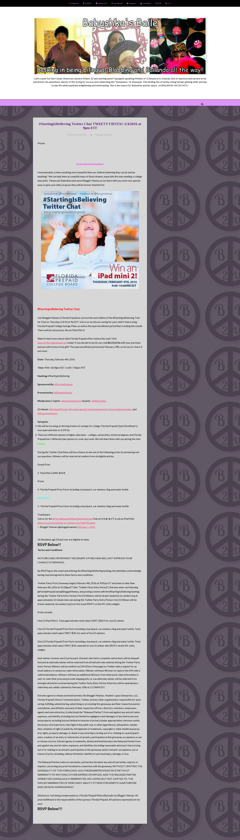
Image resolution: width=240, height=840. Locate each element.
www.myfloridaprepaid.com (52, 342)
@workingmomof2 (98, 409)
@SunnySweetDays (48, 413)
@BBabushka (99, 400)
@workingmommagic (120, 409)
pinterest (101, 3)
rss (168, 3)
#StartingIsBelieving (81, 518)
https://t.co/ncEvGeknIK (50, 522)
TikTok (158, 3)
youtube (145, 3)
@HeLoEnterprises (72, 400)
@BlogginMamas (63, 392)
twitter (131, 3)
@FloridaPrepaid (64, 384)
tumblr (87, 3)
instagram (74, 3)
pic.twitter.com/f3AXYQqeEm (79, 522)
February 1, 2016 (86, 526)
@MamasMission (58, 409)
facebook (117, 3)
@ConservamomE (78, 409)
